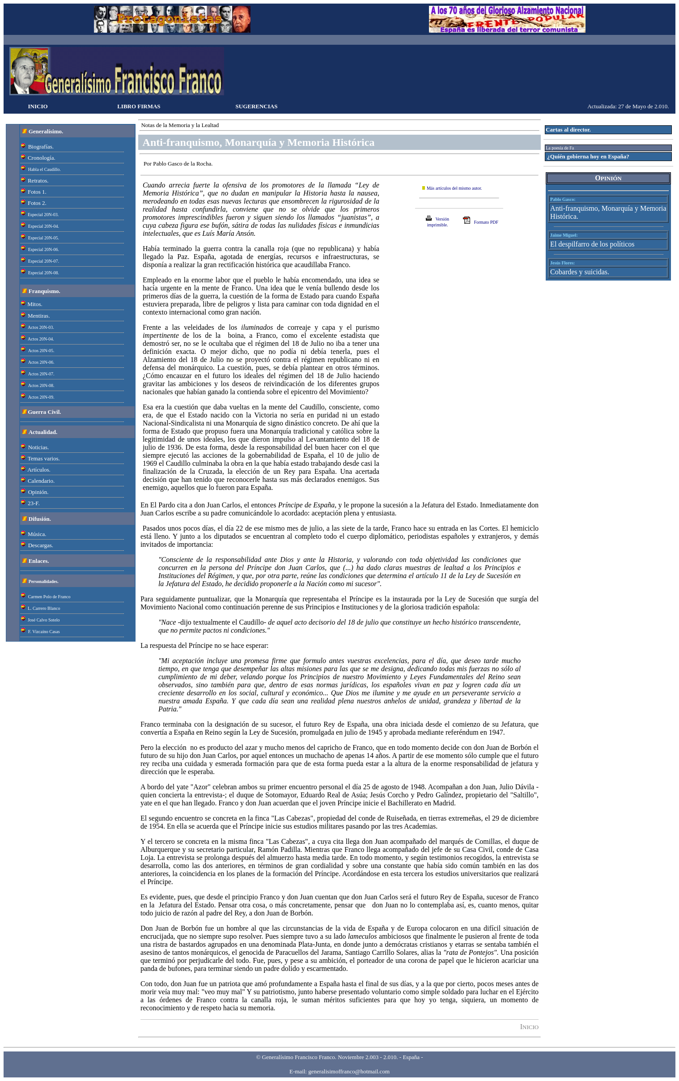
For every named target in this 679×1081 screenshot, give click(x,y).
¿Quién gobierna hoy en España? (588, 156)
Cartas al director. (568, 129)
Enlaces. (39, 561)
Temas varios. (44, 458)
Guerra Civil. (44, 412)
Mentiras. (39, 315)
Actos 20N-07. (41, 373)
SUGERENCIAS (257, 106)
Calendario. (41, 480)
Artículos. (39, 469)
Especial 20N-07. (43, 261)
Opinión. (38, 492)
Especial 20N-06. (43, 249)
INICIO (38, 106)
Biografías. (41, 146)
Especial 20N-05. (43, 237)
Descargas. (40, 545)
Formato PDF (486, 222)
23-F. (34, 503)
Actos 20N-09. (41, 397)
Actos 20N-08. (41, 385)
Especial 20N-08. (43, 272)
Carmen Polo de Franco (49, 596)
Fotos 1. (37, 191)
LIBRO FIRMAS (138, 106)
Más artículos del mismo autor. (454, 188)
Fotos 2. (37, 203)
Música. (37, 534)
